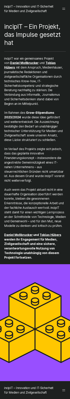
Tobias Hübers (50, 235)
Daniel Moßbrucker (24, 63)
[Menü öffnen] (64, 9)
